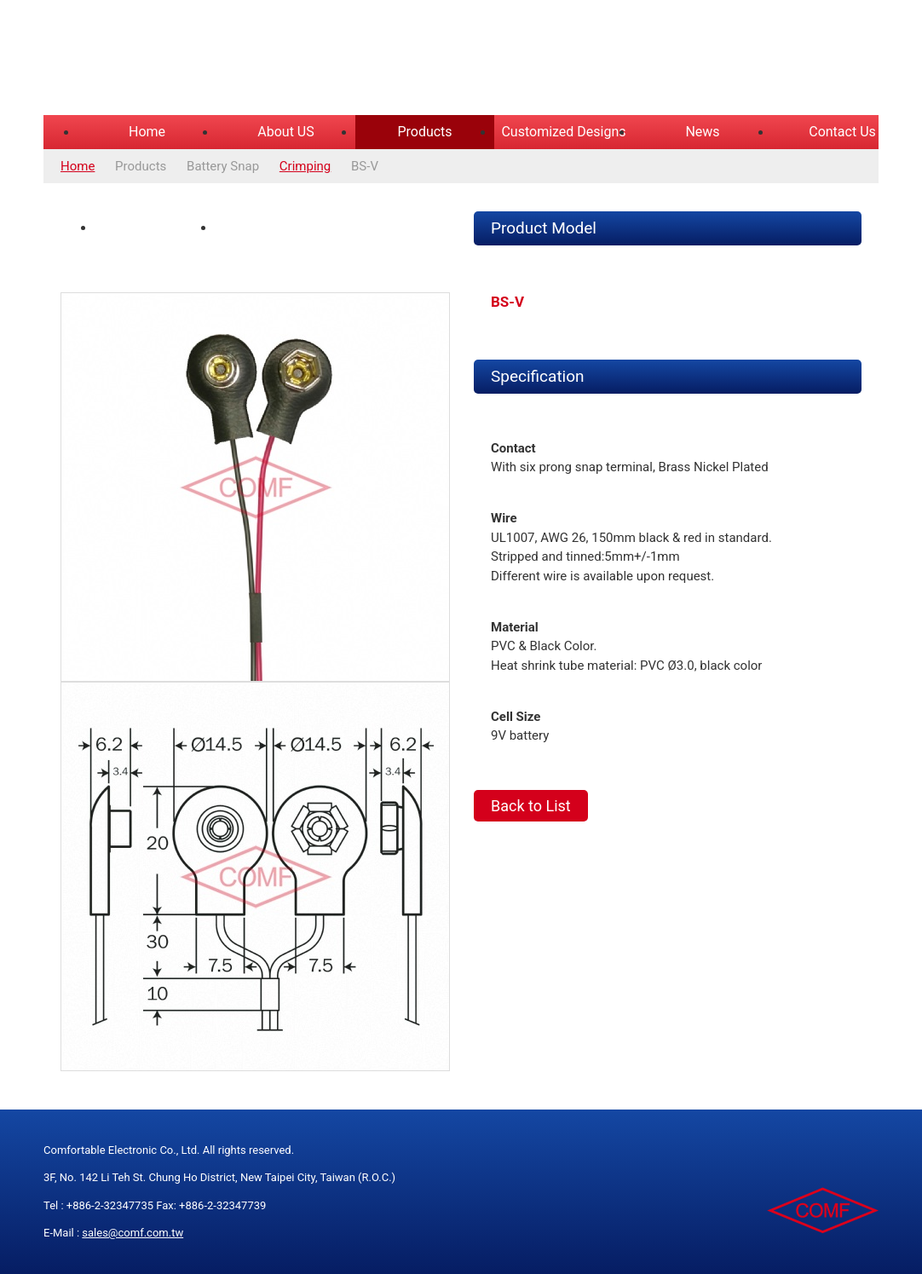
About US (285, 132)
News (702, 132)
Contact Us (842, 132)
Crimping (305, 166)
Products (424, 132)
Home (147, 132)
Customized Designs (563, 132)
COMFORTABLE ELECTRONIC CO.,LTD (256, 59)
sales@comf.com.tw (132, 1232)
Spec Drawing (266, 227)
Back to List (531, 806)
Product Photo (148, 227)
